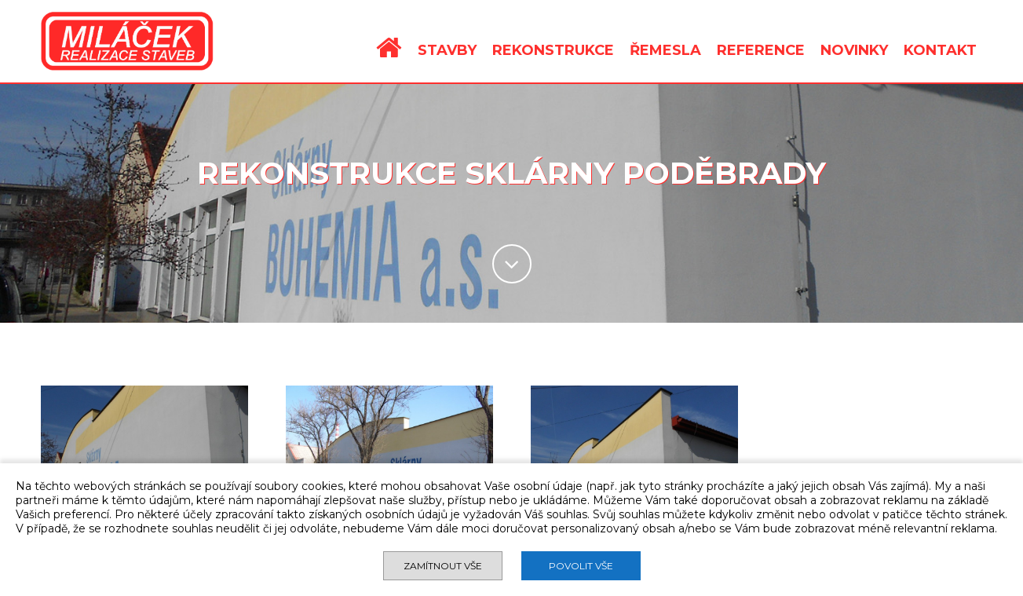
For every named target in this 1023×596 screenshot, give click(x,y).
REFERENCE (761, 50)
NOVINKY (854, 50)
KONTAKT (940, 50)
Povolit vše (581, 566)
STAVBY (447, 50)
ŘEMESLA (665, 50)
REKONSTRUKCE (553, 50)
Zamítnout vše (443, 566)
